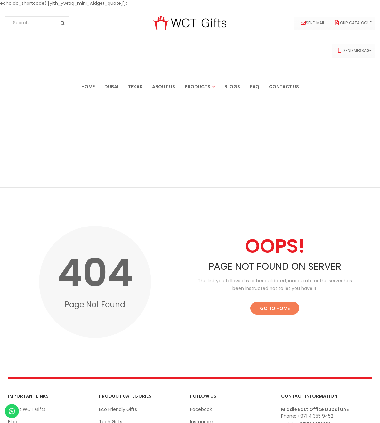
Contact (17, 345)
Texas (135, 87)
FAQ (254, 87)
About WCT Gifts (26, 320)
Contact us (284, 87)
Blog (12, 332)
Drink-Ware (111, 357)
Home (88, 87)
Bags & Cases (114, 382)
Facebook (201, 320)
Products (197, 87)
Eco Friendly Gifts (118, 320)
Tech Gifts (110, 332)
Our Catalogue (353, 23)
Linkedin (199, 345)
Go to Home (275, 219)
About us (163, 87)
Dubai (111, 87)
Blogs (232, 87)
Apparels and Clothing (123, 345)
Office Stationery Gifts (124, 370)
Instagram (201, 332)
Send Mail (313, 23)
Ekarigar (40, 411)
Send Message (355, 50)
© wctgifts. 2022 (354, 411)
